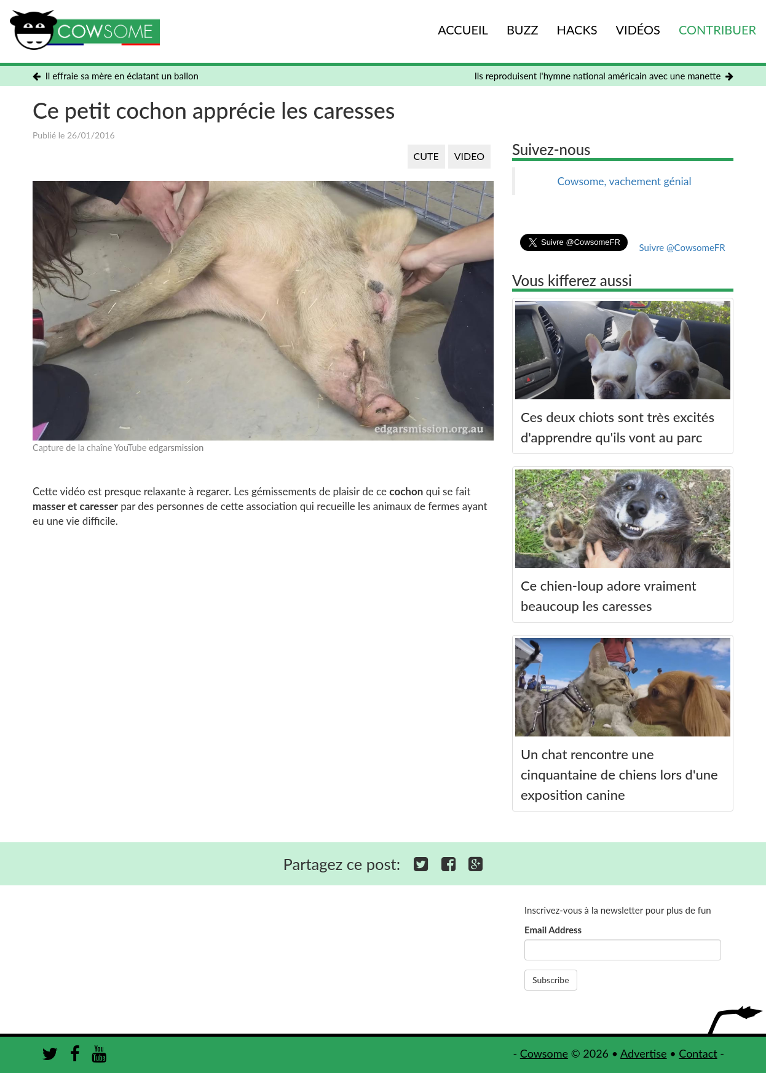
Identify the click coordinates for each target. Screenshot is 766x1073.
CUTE (426, 156)
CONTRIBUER (717, 29)
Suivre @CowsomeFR (682, 247)
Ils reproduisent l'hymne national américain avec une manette (604, 75)
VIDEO (469, 156)
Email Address (553, 929)
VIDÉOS (638, 29)
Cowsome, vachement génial (624, 181)
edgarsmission (176, 447)
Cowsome (544, 1053)
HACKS (577, 29)
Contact (698, 1053)
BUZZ (523, 29)
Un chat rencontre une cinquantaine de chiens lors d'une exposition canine (619, 774)
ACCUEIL (463, 29)
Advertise (643, 1053)
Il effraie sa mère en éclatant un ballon (116, 75)
